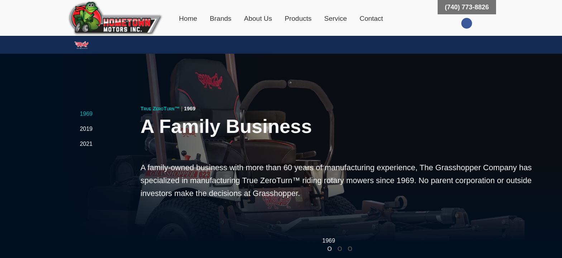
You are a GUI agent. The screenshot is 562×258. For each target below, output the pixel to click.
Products (298, 18)
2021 (86, 144)
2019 (86, 129)
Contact (371, 18)
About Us (258, 18)
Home (188, 18)
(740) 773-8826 (467, 7)
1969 (86, 114)
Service (335, 18)
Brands (220, 18)
